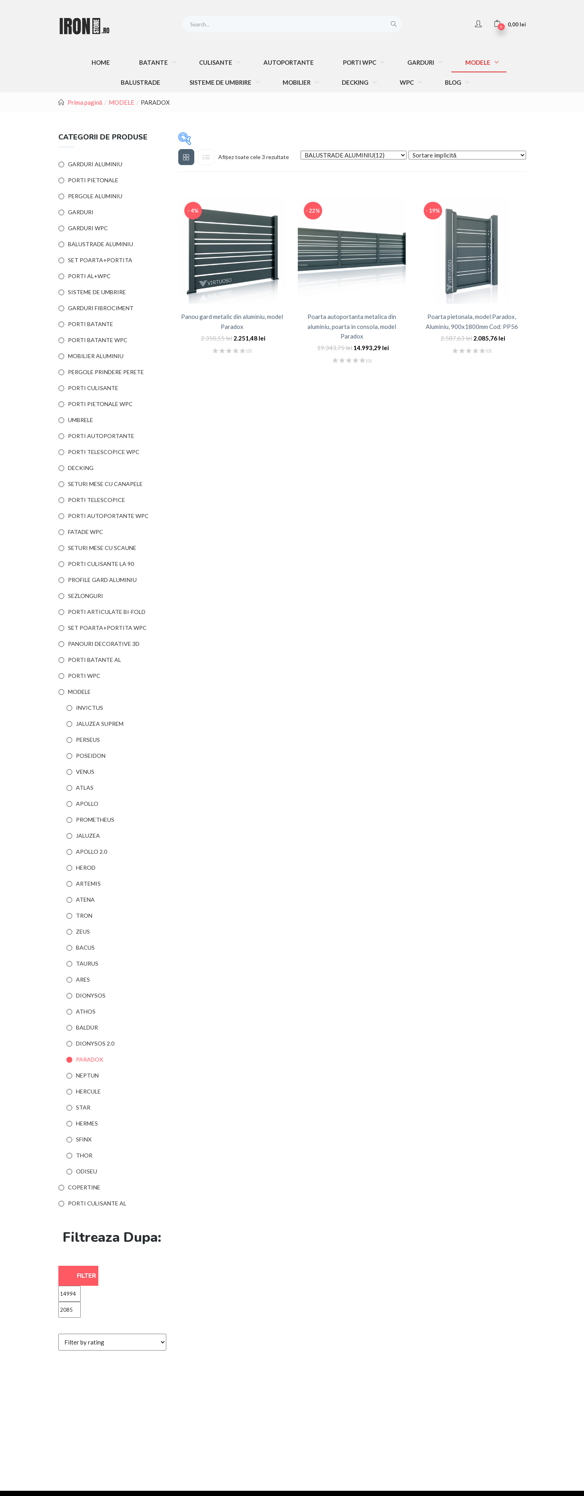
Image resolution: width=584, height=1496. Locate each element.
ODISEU (86, 1171)
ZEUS (83, 931)
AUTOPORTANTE (288, 62)
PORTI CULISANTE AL (97, 1203)
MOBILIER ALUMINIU (96, 356)
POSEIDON (91, 755)
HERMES (87, 1123)
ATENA (85, 899)
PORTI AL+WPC (89, 276)
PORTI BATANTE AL (94, 659)
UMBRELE (80, 419)
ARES (83, 979)
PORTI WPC (360, 62)
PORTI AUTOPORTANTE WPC (108, 515)
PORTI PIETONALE (93, 180)
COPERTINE (84, 1187)
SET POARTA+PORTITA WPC (107, 627)
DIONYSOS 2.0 (95, 1043)
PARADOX (89, 1059)
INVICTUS (89, 707)
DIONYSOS (91, 995)
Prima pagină (85, 102)
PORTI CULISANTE (93, 387)
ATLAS (85, 787)
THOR (84, 1155)
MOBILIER (297, 82)
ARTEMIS (88, 883)
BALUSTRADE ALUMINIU (100, 244)
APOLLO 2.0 (91, 851)
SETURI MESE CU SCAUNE (102, 547)
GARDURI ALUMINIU (95, 164)
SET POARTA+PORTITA (100, 260)
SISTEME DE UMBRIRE (221, 82)
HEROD (86, 867)
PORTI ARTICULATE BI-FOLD (107, 611)
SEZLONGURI (85, 595)
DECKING (356, 82)
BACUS (85, 947)
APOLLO (87, 803)
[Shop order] (467, 155)
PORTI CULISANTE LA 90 (101, 563)
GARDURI (421, 62)
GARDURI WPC (88, 228)
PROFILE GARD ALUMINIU (102, 579)
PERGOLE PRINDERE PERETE (106, 372)
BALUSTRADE (140, 82)
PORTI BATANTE (90, 324)
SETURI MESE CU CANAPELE (105, 483)
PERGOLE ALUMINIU (95, 196)
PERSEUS (88, 739)
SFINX (84, 1139)
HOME (101, 62)
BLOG (453, 82)
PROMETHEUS (95, 819)
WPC (407, 82)
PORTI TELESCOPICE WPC (104, 451)
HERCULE (88, 1091)
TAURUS (87, 963)
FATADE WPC (85, 531)
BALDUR (87, 1027)
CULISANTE (216, 62)
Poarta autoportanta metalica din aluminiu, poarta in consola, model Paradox (351, 326)
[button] (510, 24)
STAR (83, 1107)
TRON (84, 915)
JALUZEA (88, 835)
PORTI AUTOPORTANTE (101, 435)
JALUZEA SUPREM (100, 723)
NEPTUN (87, 1075)
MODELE (478, 62)
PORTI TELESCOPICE (96, 499)
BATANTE (154, 62)
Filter (86, 1276)
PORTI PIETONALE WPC (100, 403)
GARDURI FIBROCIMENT (101, 308)
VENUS (85, 771)
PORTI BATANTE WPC (98, 340)
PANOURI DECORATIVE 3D (104, 643)
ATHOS (86, 1011)
